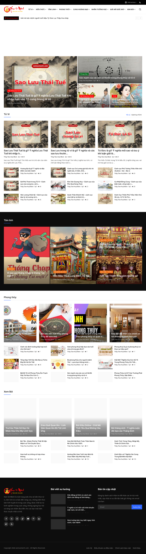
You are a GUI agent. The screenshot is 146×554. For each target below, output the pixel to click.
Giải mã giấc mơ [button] (118, 9)
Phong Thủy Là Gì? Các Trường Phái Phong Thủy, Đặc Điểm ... (128, 374)
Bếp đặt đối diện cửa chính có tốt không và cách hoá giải (125, 335)
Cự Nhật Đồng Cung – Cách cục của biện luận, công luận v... (128, 183)
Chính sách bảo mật (123, 548)
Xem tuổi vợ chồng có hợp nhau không (32, 455)
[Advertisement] (73, 37)
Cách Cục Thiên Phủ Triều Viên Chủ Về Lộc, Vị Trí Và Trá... (128, 196)
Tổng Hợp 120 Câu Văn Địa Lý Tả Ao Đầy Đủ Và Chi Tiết (33, 361)
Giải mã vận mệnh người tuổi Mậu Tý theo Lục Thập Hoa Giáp (44, 18)
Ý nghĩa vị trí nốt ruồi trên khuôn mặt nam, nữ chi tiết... (80, 509)
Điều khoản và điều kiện (103, 548)
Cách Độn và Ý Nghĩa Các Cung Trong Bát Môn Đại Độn (126, 455)
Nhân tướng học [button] (100, 9)
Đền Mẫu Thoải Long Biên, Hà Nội (71, 276)
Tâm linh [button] (53, 9)
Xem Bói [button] (131, 9)
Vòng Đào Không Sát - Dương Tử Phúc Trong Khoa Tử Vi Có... (126, 101)
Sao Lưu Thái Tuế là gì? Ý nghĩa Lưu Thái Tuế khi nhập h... (26, 152)
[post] (40, 82)
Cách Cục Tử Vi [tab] (136, 115)
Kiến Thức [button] (41, 9)
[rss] (11, 524)
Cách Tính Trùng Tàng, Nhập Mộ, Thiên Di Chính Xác (127, 442)
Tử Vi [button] (31, 9)
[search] (140, 9)
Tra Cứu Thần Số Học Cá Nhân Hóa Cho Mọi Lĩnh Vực (19, 429)
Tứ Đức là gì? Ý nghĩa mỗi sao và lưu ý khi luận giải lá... (118, 152)
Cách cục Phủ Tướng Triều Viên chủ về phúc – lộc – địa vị (128, 170)
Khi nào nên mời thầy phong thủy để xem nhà (54, 335)
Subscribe (137, 507)
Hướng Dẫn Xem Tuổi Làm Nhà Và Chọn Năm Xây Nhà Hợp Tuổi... (80, 455)
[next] (140, 18)
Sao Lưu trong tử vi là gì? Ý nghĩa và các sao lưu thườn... (73, 152)
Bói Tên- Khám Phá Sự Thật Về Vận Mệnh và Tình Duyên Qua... (33, 442)
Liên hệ (89, 548)
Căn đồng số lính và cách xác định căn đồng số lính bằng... (79, 496)
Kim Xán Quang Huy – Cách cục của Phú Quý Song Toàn (80, 183)
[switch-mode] (140, 2)
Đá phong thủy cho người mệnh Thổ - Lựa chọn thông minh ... (79, 361)
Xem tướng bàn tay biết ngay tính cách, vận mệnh (81, 521)
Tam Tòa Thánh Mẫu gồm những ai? (118, 276)
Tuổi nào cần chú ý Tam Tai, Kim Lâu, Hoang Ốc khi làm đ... (19, 334)
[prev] (137, 18)
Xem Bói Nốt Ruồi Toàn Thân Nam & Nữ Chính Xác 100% (80, 442)
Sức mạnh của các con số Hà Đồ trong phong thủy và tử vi (107, 78)
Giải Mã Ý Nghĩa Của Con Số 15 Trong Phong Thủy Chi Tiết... (126, 361)
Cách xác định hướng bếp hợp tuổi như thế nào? (33, 348)
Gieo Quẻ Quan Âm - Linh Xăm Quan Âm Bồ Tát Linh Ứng (53, 428)
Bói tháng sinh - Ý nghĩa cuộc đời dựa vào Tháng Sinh (125, 429)
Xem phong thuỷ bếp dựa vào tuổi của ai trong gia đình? (80, 348)
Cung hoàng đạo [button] (81, 9)
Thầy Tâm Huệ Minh (13, 103)
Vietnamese (130, 2)
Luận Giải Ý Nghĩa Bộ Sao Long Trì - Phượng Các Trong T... (92, 101)
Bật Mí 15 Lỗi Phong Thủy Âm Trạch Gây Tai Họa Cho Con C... (34, 374)
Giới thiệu (136, 548)
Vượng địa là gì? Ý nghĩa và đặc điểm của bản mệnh (32, 170)
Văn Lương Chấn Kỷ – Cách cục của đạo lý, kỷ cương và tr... (33, 196)
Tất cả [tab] (128, 115)
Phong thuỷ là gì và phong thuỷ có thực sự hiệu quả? (127, 348)
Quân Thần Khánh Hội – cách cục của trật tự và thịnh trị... (80, 196)
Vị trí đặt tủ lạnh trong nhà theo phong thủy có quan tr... (90, 335)
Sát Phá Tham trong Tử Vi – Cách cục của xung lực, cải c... (32, 183)
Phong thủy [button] (65, 9)
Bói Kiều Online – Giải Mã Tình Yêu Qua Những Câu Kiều (88, 428)
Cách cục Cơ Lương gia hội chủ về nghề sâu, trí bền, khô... (80, 170)
